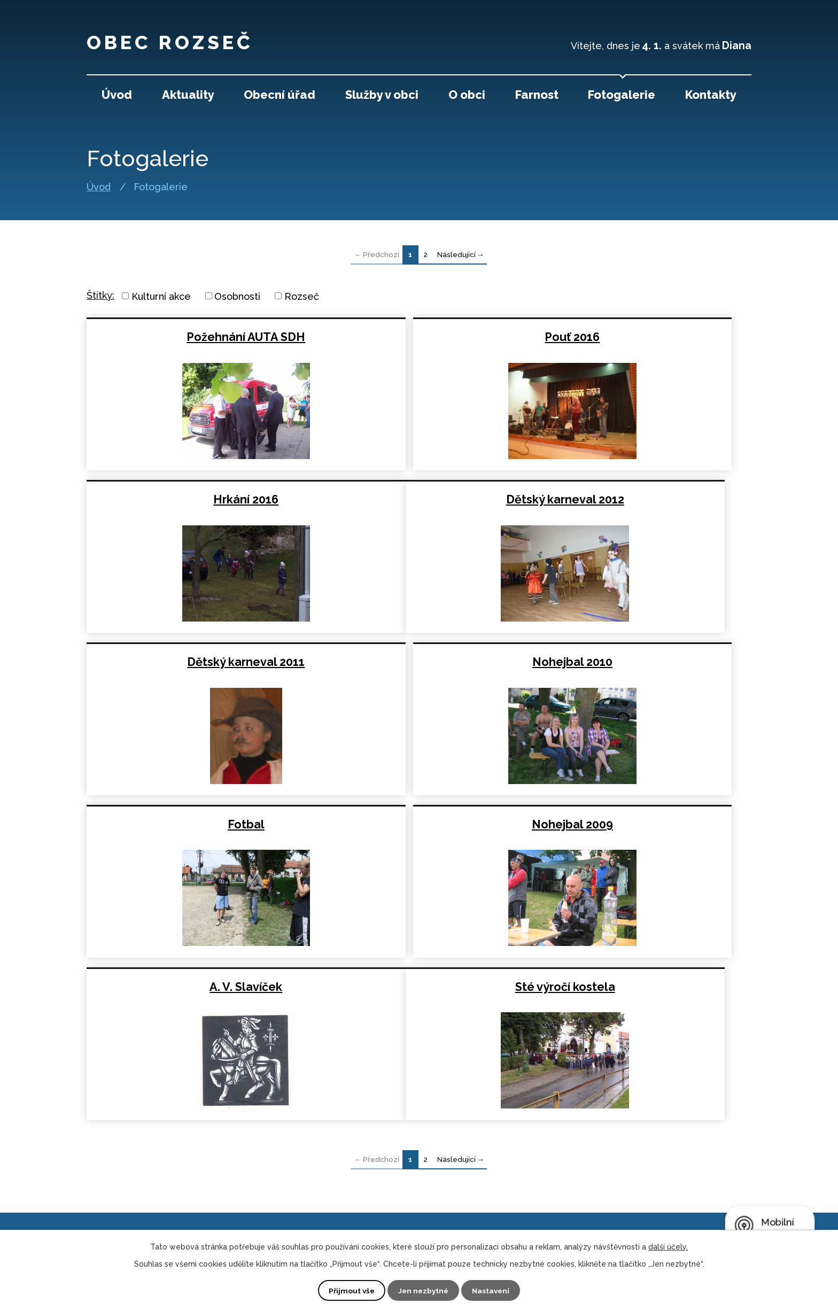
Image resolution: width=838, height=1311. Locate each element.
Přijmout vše (350, 1290)
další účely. (668, 1246)
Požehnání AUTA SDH (194, 337)
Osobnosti (237, 295)
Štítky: (100, 295)
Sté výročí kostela (194, 824)
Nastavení (492, 1290)
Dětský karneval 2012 (194, 499)
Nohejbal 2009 (418, 662)
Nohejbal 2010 (642, 499)
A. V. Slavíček (642, 662)
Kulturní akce (161, 295)
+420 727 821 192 (330, 1175)
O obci (466, 95)
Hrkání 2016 (642, 337)
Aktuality (188, 95)
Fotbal (193, 662)
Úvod (99, 187)
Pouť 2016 (418, 337)
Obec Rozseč (188, 40)
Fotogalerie (621, 95)
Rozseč (301, 295)
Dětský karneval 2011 (418, 499)
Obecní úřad (279, 95)
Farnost (536, 95)
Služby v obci (381, 95)
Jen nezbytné (423, 1290)
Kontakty (710, 95)
